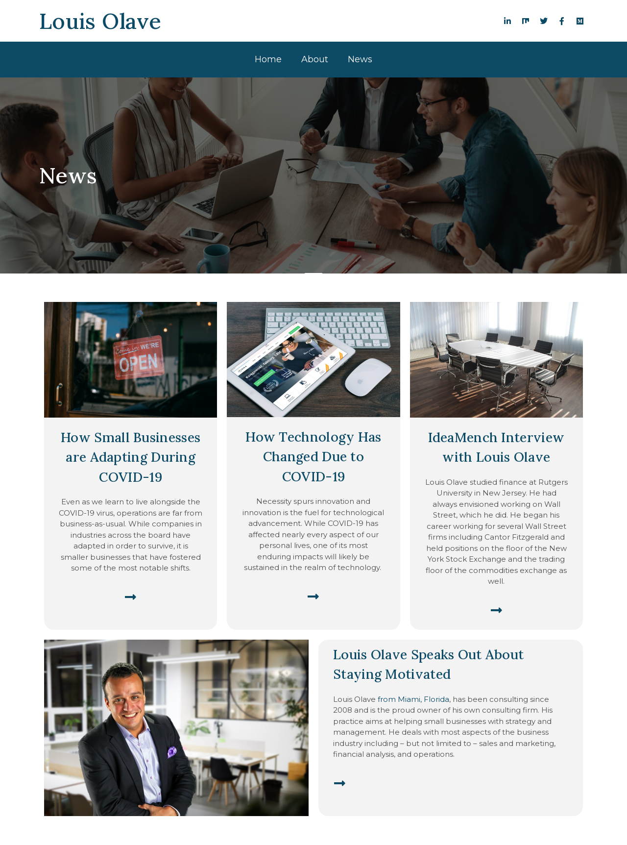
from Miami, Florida (413, 699)
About (314, 59)
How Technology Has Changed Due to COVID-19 (313, 456)
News (360, 59)
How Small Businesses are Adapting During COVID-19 (130, 457)
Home (268, 59)
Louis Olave (100, 21)
